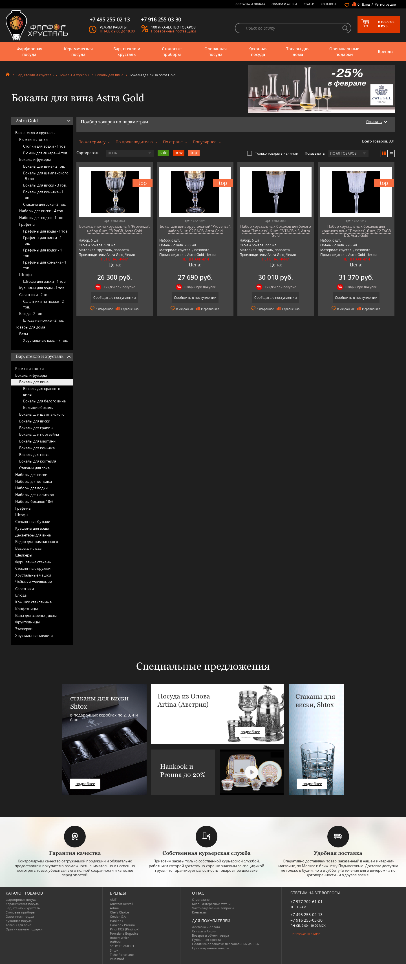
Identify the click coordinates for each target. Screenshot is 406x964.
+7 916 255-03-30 (306, 920)
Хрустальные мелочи (34, 635)
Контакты (328, 4)
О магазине (200, 899)
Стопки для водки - (44, 146)
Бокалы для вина (109, 75)
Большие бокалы (38, 407)
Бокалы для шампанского (42, 414)
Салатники (24, 588)
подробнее (85, 783)
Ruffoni (115, 942)
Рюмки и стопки (33, 139)
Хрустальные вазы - (45, 340)
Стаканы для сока (34, 467)
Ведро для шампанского (36, 541)
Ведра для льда (28, 548)
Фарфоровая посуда (29, 51)
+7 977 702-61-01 (306, 901)
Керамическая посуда (78, 51)
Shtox (114, 950)
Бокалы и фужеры (74, 75)
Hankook (116, 921)
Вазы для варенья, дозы (36, 615)
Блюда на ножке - (43, 320)
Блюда (21, 595)
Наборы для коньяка (33, 481)
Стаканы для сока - (44, 204)
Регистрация (385, 4)
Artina (114, 908)
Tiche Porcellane (122, 954)
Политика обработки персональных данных (225, 944)
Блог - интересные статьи (211, 904)
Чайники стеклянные (33, 581)
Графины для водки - (42, 252)
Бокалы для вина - (44, 166)
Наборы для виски (31, 474)
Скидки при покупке (119, 287)
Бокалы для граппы (36, 427)
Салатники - (34, 294)
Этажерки (23, 628)
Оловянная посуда (215, 51)
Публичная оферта (206, 939)
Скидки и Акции (284, 4)
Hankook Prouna (122, 925)
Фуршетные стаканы (33, 561)
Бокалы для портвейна (39, 434)
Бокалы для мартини (37, 441)
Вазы (23, 333)
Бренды (385, 51)
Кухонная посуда (258, 51)
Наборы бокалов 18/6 (34, 501)
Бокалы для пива (33, 454)
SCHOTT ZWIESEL (122, 946)
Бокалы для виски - (45, 185)
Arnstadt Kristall (121, 904)
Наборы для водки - (41, 217)
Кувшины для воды (32, 528)
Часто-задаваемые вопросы (213, 908)
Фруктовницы (27, 622)
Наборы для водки (31, 487)
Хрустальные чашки (33, 575)
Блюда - (31, 313)
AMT (113, 899)
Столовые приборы (172, 51)
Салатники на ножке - (43, 304)
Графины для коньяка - (44, 265)
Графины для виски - (42, 240)
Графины (27, 224)
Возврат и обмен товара (210, 935)
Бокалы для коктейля (37, 461)
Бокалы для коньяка (37, 447)
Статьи (309, 4)
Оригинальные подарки (344, 51)
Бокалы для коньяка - (43, 194)
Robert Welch (119, 937)
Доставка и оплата (250, 4)
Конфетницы (26, 608)
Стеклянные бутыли (32, 521)
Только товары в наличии (272, 153)
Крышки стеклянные (33, 601)
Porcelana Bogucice (124, 933)
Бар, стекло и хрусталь (126, 51)
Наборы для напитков (34, 494)
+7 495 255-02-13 (306, 914)
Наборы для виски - (41, 210)
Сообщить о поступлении (114, 297)
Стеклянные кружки (32, 568)
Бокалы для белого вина (44, 401)
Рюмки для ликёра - (45, 152)
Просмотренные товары (210, 948)
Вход (366, 4)
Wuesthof (117, 959)
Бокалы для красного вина (41, 391)
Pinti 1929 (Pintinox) (124, 929)
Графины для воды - (45, 231)
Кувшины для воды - (42, 287)
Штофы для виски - (44, 281)
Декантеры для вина (33, 535)
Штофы (25, 274)
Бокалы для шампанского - (46, 175)
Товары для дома (298, 51)
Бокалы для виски (34, 421)
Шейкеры (23, 555)
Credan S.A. (118, 916)
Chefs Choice (119, 912)
